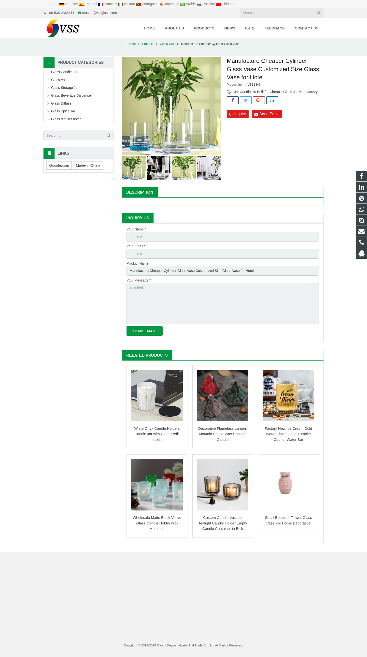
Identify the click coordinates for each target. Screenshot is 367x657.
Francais (108, 4)
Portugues (147, 4)
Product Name (137, 263)
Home (131, 44)
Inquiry (237, 114)
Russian (206, 4)
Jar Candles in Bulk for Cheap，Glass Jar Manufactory (276, 92)
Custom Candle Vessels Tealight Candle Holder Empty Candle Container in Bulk (222, 523)
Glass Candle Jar (64, 72)
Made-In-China (88, 165)
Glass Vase (167, 44)
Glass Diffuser (62, 103)
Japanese (169, 4)
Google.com (59, 165)
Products (148, 44)
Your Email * (136, 246)
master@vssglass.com (99, 13)
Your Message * (139, 280)
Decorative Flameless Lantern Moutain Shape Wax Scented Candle (222, 434)
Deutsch (69, 4)
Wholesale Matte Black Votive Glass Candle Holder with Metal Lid (157, 523)
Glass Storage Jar (65, 88)
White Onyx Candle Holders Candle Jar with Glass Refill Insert (157, 434)
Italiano (127, 4)
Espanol (88, 4)
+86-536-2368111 (60, 13)
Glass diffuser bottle (66, 119)
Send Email (266, 114)
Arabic (188, 4)
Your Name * (136, 229)
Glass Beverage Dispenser (71, 95)
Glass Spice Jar (63, 111)
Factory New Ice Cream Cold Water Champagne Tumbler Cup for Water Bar (288, 434)
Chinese (225, 4)
